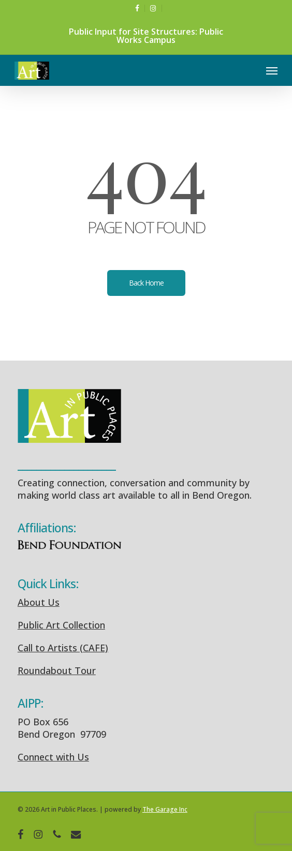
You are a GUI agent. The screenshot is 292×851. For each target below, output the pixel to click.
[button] (272, 71)
